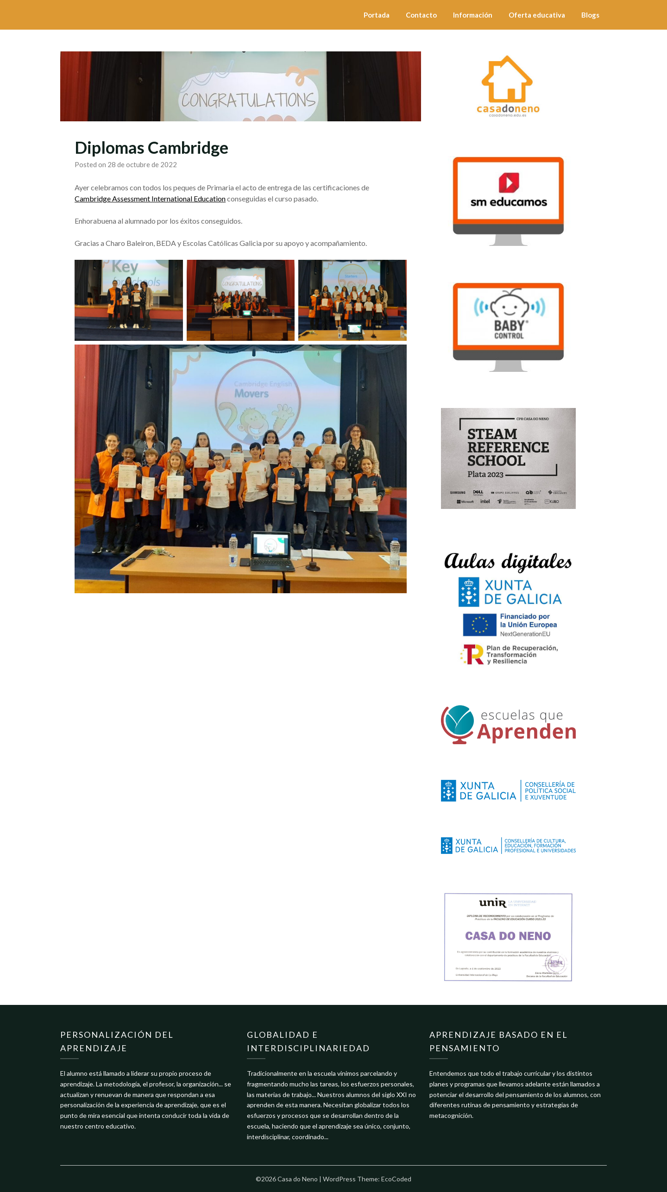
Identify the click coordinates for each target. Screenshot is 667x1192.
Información (472, 15)
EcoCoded (396, 1179)
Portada (377, 15)
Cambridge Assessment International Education (150, 198)
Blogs (590, 15)
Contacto (421, 15)
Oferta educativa (537, 15)
